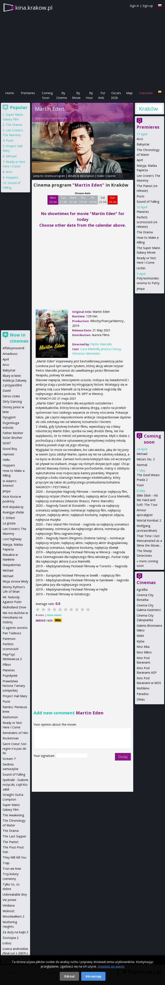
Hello (6, 460)
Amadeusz (10, 354)
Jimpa (141, 289)
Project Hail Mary (15, 696)
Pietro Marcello (58, 118)
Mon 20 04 (53, 200)
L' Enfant (9, 518)
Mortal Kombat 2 (149, 520)
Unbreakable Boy (15, 894)
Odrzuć (69, 976)
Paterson (9, 639)
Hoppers (12, 177)
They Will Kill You (14, 857)
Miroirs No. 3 (146, 459)
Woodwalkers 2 (13, 916)
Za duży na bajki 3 (15, 932)
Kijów (140, 641)
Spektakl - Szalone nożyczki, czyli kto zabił (15, 784)
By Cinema (61, 95)
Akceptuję (93, 976)
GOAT (7, 443)
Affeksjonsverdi (13, 348)
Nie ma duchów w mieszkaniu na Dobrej (15, 617)
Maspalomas (12, 565)
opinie (111, 176)
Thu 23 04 (83, 200)
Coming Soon (47, 95)
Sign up (147, 6)
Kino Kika (143, 647)
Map (129, 93)
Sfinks (141, 699)
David (7, 390)
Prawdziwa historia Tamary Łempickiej (14, 685)
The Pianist (10, 842)
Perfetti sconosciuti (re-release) (147, 222)
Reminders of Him (15, 733)
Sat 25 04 (103, 200)
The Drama (145, 232)
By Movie (76, 95)
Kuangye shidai (13, 512)
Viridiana (9, 905)
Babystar (143, 144)
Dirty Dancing (12, 401)
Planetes (143, 212)
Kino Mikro (144, 652)
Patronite (146, 93)
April (140, 160)
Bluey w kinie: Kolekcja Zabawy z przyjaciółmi (14, 380)
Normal (142, 465)
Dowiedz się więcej (111, 966)
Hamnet (8, 454)
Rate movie (54, 615)
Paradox (143, 694)
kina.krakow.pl (33, 7)
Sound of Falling (148, 201)
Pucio (140, 196)
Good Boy (10, 449)
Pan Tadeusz (12, 633)
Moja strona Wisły (15, 581)
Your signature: (45, 756)
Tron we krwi (12, 869)
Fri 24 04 (93, 200)
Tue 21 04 (63, 200)
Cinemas (146, 582)
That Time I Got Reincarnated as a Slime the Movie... (149, 540)
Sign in (134, 6)
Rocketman (11, 738)
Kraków (148, 108)
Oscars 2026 (116, 95)
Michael (142, 454)
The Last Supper (14, 836)
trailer (101, 176)
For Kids (101, 95)
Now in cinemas (19, 338)
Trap (6, 863)
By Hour (89, 95)
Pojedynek (10, 675)
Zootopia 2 (10, 938)
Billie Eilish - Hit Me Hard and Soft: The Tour (147, 500)
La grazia (9, 523)
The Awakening (13, 815)
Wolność (9, 911)
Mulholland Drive (14, 607)
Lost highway (12, 539)
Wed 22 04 (73, 200)
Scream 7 (9, 759)
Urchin (141, 268)
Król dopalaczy (13, 507)
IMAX (140, 636)
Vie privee (9, 900)
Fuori (140, 485)
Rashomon (10, 717)
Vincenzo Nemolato (86, 353)
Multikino (143, 688)
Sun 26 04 (112, 200)
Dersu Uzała (11, 396)
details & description (81, 176)
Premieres (28, 93)
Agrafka (142, 590)
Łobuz (7, 943)
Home (9, 93)
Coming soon (152, 439)
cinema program (54, 176)
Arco (140, 139)
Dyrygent (9, 417)
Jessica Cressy (111, 349)
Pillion (7, 664)
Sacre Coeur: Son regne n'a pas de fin (14, 748)
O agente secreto (15, 628)
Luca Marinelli (89, 349)
